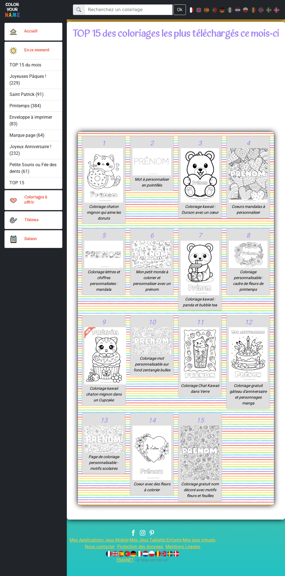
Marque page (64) (27, 135)
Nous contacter (95, 559)
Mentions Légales (187, 559)
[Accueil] (13, 32)
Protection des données (140, 559)
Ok (179, 9)
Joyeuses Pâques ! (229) (28, 79)
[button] (13, 50)
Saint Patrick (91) (26, 94)
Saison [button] (30, 239)
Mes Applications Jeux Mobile (95, 552)
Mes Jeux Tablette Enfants (156, 552)
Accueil (31, 31)
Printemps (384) (25, 105)
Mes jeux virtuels (203, 552)
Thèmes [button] (31, 220)
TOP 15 (17, 182)
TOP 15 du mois (25, 65)
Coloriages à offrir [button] (36, 200)
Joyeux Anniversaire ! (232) (30, 150)
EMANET (124, 572)
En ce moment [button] (38, 50)
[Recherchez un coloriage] (128, 9)
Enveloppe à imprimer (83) (31, 120)
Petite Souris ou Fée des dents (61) (29, 168)
